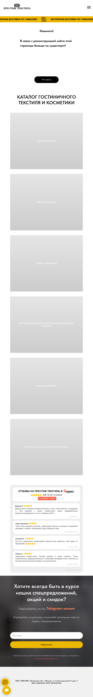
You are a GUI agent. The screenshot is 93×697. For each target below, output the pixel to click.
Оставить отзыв (47, 498)
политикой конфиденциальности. (46, 658)
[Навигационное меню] (89, 7)
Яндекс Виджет (72, 570)
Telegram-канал (60, 608)
